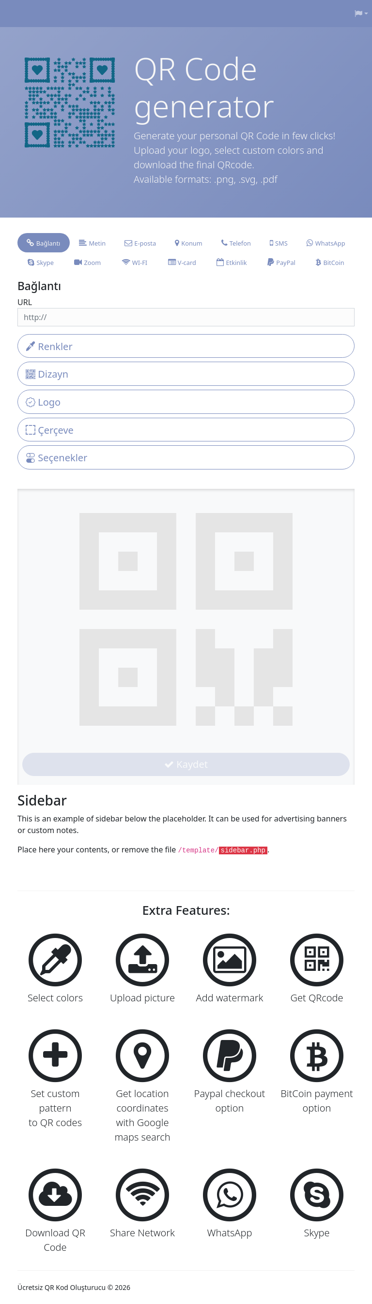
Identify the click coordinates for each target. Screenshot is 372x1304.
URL (24, 302)
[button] (361, 13)
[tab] (43, 242)
